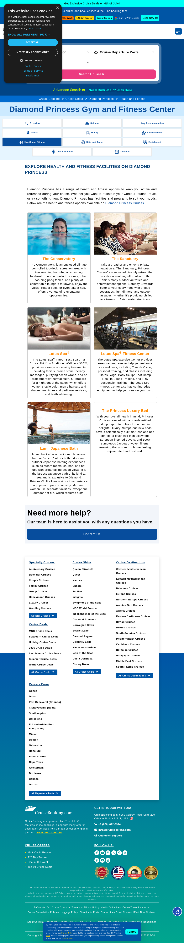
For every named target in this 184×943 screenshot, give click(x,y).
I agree (131, 931)
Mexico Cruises (126, 627)
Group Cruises (38, 591)
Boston (33, 739)
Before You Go (42, 907)
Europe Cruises (126, 594)
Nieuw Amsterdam (84, 647)
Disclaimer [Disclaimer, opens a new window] (32, 75)
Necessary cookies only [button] (33, 52)
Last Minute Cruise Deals (45, 653)
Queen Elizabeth (83, 569)
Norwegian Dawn (83, 625)
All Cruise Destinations (134, 675)
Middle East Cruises (129, 661)
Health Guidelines (111, 907)
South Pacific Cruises (130, 666)
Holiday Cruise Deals (42, 642)
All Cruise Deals (43, 672)
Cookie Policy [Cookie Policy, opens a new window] (32, 66)
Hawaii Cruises (125, 621)
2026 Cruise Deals (40, 647)
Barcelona (35, 718)
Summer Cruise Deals (43, 659)
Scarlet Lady (81, 630)
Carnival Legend (83, 636)
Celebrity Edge (82, 641)
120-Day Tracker (84, 18)
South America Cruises (131, 633)
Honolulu (35, 750)
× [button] (57, 8)
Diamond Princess (101, 98)
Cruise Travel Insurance (136, 907)
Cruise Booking (49, 98)
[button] (33, 34)
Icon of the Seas (83, 653)
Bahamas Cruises (127, 588)
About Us (32, 922)
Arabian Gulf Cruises (129, 605)
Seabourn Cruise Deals (44, 636)
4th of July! (112, 3)
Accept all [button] (33, 42)
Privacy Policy (67, 933)
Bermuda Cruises (127, 649)
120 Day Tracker (38, 857)
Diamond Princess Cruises (124, 203)
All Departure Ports (45, 793)
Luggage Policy (69, 912)
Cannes (34, 778)
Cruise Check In (61, 907)
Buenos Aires (37, 756)
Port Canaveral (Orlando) (45, 702)
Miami (33, 734)
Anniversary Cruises (42, 569)
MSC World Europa (85, 608)
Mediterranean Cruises (130, 638)
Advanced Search (69, 89)
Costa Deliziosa (83, 658)
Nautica (77, 580)
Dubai (33, 696)
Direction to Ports (89, 912)
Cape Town (36, 762)
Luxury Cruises (39, 602)
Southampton (37, 713)
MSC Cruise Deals (40, 631)
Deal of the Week (64, 18)
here (48, 936)
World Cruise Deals (41, 664)
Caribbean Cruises (128, 644)
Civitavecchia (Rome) (42, 707)
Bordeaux (35, 773)
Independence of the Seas (89, 613)
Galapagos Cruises (128, 655)
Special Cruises (43, 615)
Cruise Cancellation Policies (43, 912)
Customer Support (108, 835)
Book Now (148, 18)
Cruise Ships (74, 98)
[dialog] (33, 43)
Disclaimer (150, 922)
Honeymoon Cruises (42, 597)
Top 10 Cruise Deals (40, 866)
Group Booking (104, 18)
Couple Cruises (39, 580)
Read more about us (49, 832)
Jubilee (77, 591)
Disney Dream (82, 664)
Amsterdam (36, 767)
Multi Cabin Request (40, 852)
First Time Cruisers (144, 912)
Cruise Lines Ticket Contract (116, 912)
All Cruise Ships (87, 671)
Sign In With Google (128, 18)
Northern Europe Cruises (132, 599)
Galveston (35, 745)
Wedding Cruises (40, 608)
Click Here (124, 90)
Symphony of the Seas (87, 602)
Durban (34, 784)
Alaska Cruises (125, 610)
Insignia (78, 597)
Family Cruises (38, 585)
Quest (76, 574)
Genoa (33, 690)
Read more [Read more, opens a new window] (35, 28)
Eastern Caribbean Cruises (133, 616)
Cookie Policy (68, 938)
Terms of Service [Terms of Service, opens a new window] (32, 70)
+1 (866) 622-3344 (107, 824)
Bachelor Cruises (40, 574)
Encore (77, 585)
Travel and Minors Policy (85, 907)
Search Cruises (92, 74)
